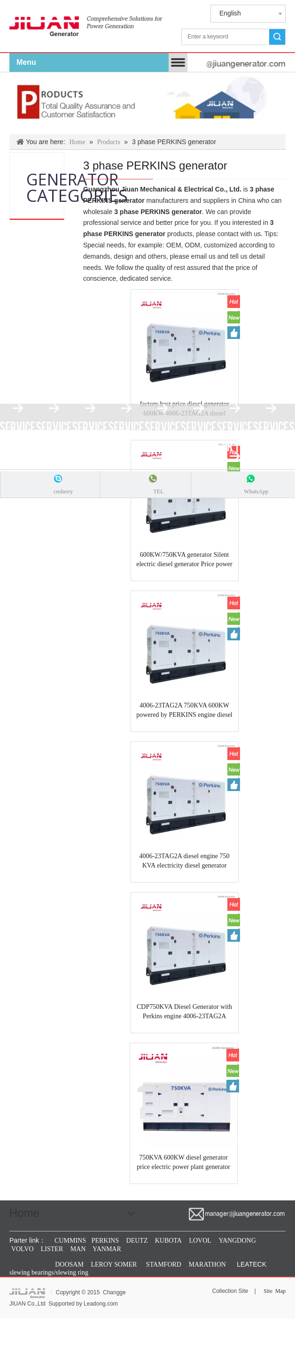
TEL (158, 491)
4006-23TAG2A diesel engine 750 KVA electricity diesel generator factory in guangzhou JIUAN (184, 861)
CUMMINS (69, 1240)
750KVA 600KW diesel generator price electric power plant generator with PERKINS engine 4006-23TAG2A (183, 1163)
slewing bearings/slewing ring (48, 1272)
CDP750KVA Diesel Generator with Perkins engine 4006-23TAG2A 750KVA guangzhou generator (184, 1012)
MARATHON (207, 1264)
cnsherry (63, 491)
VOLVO (22, 1249)
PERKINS (105, 1240)
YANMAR (106, 1249)
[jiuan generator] (86, 24)
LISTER (51, 1249)
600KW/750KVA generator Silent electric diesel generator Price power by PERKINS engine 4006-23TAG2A (184, 560)
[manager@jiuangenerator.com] (219, 64)
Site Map (275, 1291)
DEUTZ (137, 1240)
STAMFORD (163, 1264)
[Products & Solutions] (147, 103)
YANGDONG (237, 1240)
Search (277, 37)
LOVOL (200, 1240)
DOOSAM (69, 1264)
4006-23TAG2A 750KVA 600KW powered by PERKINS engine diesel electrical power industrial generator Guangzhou (184, 711)
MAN (78, 1249)
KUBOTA (167, 1240)
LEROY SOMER (114, 1264)
